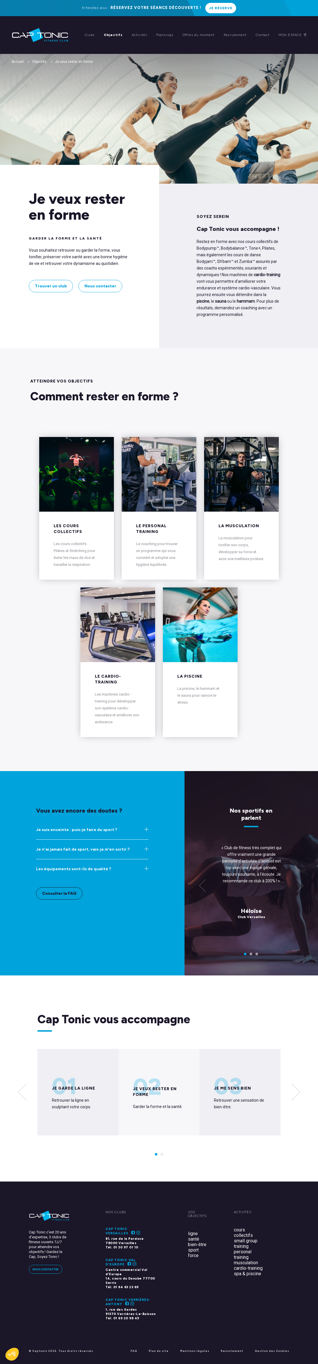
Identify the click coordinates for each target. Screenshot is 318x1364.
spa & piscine (247, 1273)
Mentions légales (194, 1350)
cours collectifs (243, 1232)
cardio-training (248, 1268)
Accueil (18, 62)
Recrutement (232, 1350)
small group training (245, 1243)
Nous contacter (100, 286)
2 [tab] (251, 954)
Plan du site (159, 1350)
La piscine (189, 676)
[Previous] (203, 886)
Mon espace (292, 35)
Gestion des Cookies (272, 1350)
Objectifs (39, 62)
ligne (193, 1233)
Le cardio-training (108, 679)
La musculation (239, 525)
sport (193, 1250)
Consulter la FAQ (59, 893)
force (193, 1255)
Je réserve (220, 8)
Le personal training (151, 528)
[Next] (296, 1092)
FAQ (134, 1350)
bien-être (197, 1244)
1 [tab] (245, 954)
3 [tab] (257, 954)
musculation (246, 1262)
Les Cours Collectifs (68, 528)
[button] (12, 1354)
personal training (242, 1254)
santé (193, 1239)
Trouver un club (51, 286)
